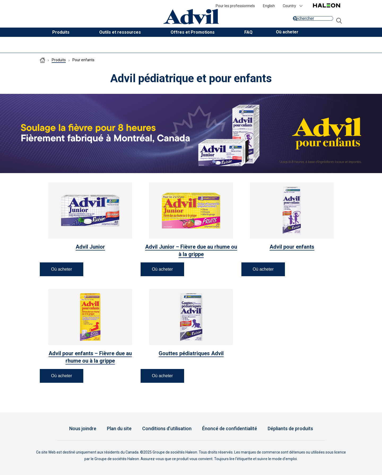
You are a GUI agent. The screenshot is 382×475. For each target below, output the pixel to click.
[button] (287, 32)
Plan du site (119, 428)
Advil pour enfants (292, 247)
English (269, 6)
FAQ (248, 32)
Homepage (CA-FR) (42, 60)
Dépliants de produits (290, 428)
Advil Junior (90, 247)
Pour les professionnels (235, 6)
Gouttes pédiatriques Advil (191, 353)
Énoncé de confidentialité (229, 428)
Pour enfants (83, 60)
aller (339, 21)
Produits (61, 32)
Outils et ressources (120, 32)
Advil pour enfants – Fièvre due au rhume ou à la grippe (90, 357)
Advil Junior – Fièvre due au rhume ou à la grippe (191, 250)
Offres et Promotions (193, 32)
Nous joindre (82, 428)
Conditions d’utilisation (167, 428)
